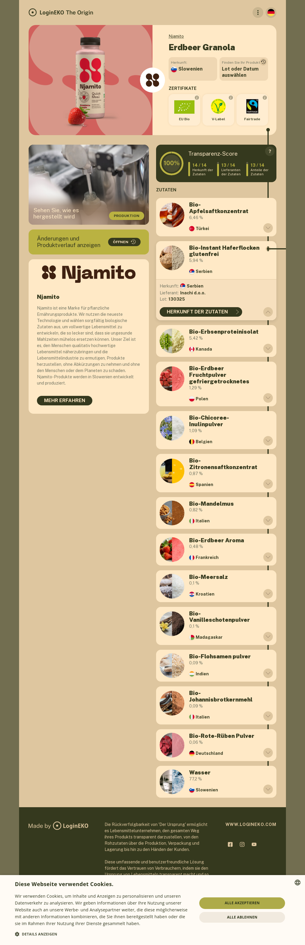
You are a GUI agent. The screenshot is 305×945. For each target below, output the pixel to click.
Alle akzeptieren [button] (242, 902)
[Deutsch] (271, 12)
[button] (103, 934)
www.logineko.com (250, 824)
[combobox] (298, 882)
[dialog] (152, 910)
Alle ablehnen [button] (242, 917)
